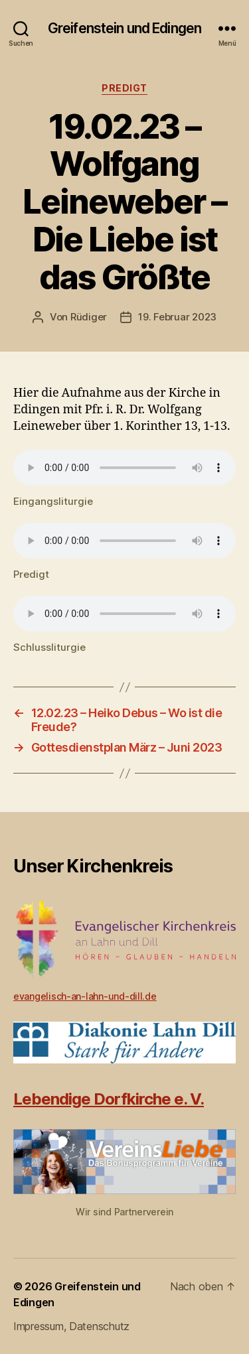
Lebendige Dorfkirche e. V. (108, 1099)
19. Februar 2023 (177, 316)
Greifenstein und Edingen (124, 28)
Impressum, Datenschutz (71, 1326)
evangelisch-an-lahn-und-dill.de (85, 996)
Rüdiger (88, 316)
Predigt (124, 88)
